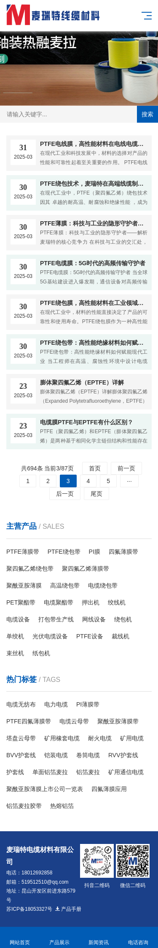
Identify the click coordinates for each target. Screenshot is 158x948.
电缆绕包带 (103, 585)
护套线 (15, 772)
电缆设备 (18, 619)
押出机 (90, 602)
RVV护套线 (123, 755)
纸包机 (41, 653)
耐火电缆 (100, 738)
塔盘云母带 (21, 738)
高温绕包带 (65, 585)
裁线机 (120, 636)
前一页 (126, 468)
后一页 (65, 493)
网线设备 (94, 619)
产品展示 (59, 937)
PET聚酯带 (20, 602)
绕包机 (123, 619)
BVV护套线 (21, 755)
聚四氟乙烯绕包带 (30, 568)
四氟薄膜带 (123, 551)
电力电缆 (56, 704)
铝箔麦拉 (88, 772)
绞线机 (117, 602)
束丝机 (15, 653)
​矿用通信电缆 (126, 772)
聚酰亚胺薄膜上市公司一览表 (44, 789)
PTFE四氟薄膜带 (28, 721)
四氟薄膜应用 (109, 789)
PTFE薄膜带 (22, 551)
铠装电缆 (56, 755)
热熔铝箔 (62, 805)
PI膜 (94, 551)
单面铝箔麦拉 (50, 772)
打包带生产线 (56, 619)
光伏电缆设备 (50, 636)
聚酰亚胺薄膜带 (118, 721)
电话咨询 (138, 937)
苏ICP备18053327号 (29, 909)
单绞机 (15, 636)
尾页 (96, 493)
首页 (95, 468)
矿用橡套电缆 (62, 738)
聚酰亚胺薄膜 (24, 585)
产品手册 (68, 909)
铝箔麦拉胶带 (24, 805)
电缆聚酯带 (58, 602)
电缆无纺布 (21, 704)
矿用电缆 (132, 738)
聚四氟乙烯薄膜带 (85, 568)
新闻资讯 (99, 937)
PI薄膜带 (87, 704)
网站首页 (20, 937)
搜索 (147, 114)
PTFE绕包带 (64, 551)
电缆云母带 (74, 721)
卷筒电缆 (88, 755)
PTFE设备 (89, 636)
